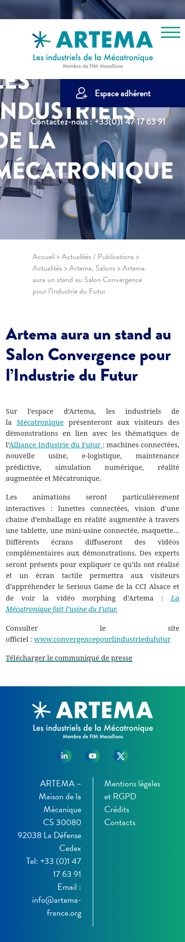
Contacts (119, 822)
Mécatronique (40, 422)
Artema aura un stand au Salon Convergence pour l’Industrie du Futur (88, 354)
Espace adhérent (123, 93)
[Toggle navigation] (170, 34)
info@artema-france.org (56, 906)
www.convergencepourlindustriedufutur (102, 639)
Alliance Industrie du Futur (56, 444)
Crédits (116, 809)
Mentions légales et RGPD (132, 790)
